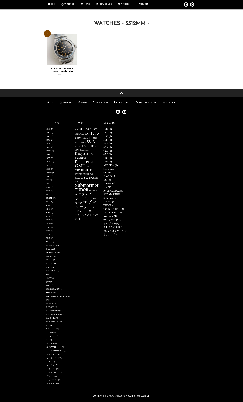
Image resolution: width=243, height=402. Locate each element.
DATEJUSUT (51, 252)
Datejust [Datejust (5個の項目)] (81, 153)
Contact (142, 4)
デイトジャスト (53, 372)
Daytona (49, 260)
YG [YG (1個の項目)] (76, 195)
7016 (48, 220)
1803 (48, 176)
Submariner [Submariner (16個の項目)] (87, 185)
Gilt (47, 274)
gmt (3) (107, 180)
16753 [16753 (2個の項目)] (94, 145)
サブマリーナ (52, 354)
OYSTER (50, 292)
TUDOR (49, 332)
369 (47, 183)
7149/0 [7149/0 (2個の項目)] (82, 145)
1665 (48, 154)
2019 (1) (107, 140)
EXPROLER (51, 271)
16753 (48, 162)
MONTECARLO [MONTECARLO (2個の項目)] (83, 170)
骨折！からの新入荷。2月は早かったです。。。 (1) (114, 231)
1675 (48, 158)
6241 (48, 209)
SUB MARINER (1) (113, 194)
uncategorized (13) (112, 212)
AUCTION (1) (110, 165)
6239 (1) (107, 151)
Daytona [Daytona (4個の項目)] (80, 158)
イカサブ (50, 343)
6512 (48, 216)
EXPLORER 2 (52, 267)
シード (49, 361)
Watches (69, 4)
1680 (48, 169)
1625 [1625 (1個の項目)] (77, 134)
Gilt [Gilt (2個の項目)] (92, 162)
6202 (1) (107, 147)
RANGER (50, 307)
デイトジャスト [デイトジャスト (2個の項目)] (83, 214)
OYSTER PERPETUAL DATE (58, 296)
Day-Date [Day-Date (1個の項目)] (90, 154)
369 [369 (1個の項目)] (76, 129)
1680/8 (49, 172)
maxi (48, 285)
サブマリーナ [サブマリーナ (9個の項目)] (85, 204)
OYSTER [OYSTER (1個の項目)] (78, 174)
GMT (48, 278)
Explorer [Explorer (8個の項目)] (82, 161)
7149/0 (49, 227)
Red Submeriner (52, 311)
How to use (104, 4)
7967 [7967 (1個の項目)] (88, 146)
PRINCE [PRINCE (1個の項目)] (86, 174)
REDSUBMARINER (54, 314)
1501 (48, 133)
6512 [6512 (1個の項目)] (77, 146)
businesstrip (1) (110, 169)
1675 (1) (107, 136)
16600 (48, 151)
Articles (124, 4)
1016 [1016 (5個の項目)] (81, 129)
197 (47, 180)
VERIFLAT (50, 336)
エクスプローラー (54, 347)
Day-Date (50, 256)
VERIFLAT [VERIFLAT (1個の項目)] (93, 190)
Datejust (49, 249)
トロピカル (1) (111, 223)
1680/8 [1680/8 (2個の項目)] (84, 137)
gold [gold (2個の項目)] (88, 166)
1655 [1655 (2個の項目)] (81, 133)
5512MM (50, 198)
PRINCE (49, 303)
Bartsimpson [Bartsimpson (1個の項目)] (84, 150)
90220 (48, 242)
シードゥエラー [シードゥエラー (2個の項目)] (87, 211)
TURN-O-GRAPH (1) (114, 209)
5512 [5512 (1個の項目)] (77, 142)
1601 (48, 136)
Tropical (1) (109, 201)
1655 (48, 147)
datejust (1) (108, 172)
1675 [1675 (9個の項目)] (94, 133)
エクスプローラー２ (55, 351)
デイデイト (51, 369)
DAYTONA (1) (110, 176)
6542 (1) (107, 154)
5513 (48, 202)
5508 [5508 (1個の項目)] (90, 138)
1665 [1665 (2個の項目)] (87, 133)
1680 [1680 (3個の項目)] (78, 137)
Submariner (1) (110, 198)
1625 (48, 143)
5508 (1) (107, 143)
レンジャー (51, 383)
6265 (48, 212)
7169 (48, 231)
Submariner (50, 329)
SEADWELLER (52, 321)
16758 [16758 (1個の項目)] (77, 150)
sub (47, 325)
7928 (48, 234)
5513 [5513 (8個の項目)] (91, 141)
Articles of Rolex (147, 102)
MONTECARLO (53, 289)
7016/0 (49, 223)
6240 (48, 205)
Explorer (49, 263)
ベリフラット (52, 380)
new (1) (107, 187)
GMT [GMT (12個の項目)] (80, 165)
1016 (48, 129)
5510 (48, 191)
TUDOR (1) (109, 205)
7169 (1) (107, 161)
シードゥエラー (53, 365)
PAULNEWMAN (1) (113, 190)
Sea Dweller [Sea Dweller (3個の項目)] (91, 177)
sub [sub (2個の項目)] (76, 181)
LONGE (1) (109, 183)
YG (47, 340)
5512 (48, 194)
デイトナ (50, 376)
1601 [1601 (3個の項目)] (89, 129)
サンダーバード (53, 358)
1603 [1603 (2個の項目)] (94, 129)
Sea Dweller (51, 318)
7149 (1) (107, 158)
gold (48, 282)
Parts (85, 4)
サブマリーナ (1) (112, 220)
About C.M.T (122, 102)
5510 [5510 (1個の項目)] (95, 138)
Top (51, 4)
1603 (48, 140)
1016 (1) (107, 129)
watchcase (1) (110, 216)
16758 (48, 165)
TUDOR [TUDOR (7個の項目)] (81, 190)
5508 (48, 187)
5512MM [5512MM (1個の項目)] (82, 142)
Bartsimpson (51, 245)
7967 (48, 238)
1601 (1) (107, 132)
